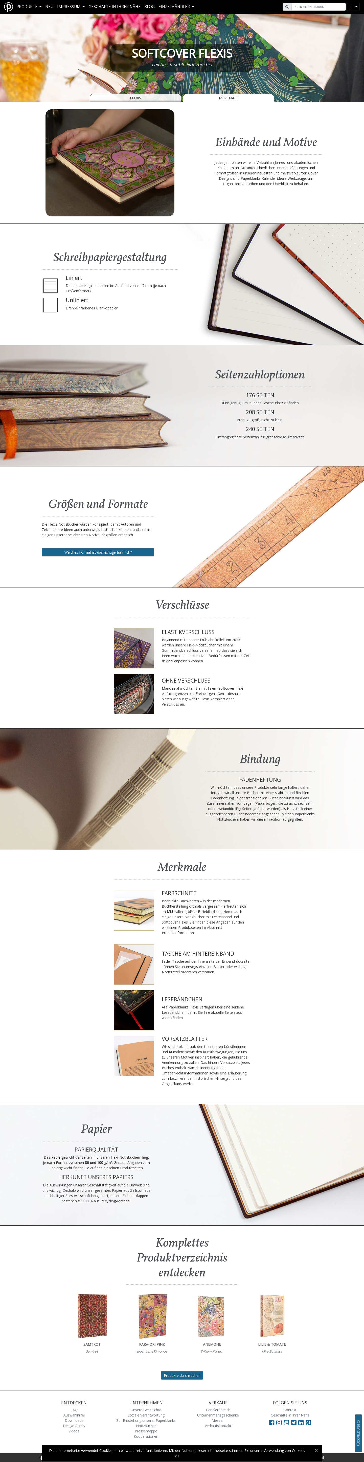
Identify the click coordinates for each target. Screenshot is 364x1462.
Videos (74, 1431)
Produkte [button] (27, 6)
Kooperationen (146, 1436)
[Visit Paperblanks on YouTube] (287, 1422)
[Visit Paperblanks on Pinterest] (308, 1422)
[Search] (318, 7)
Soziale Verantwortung (146, 1415)
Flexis (135, 98)
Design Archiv (74, 1425)
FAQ (74, 1409)
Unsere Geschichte (146, 1409)
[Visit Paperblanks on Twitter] (294, 1422)
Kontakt (290, 1409)
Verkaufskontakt (218, 1425)
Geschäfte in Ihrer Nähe (114, 6)
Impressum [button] (69, 6)
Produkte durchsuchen (182, 1375)
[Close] (316, 1450)
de (351, 7)
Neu (49, 6)
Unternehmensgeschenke (218, 1415)
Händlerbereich (218, 1409)
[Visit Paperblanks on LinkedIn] (302, 1422)
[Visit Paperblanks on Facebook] (272, 1422)
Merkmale (228, 98)
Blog (149, 6)
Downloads (74, 1420)
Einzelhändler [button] (174, 6)
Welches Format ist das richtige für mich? (98, 552)
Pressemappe (146, 1431)
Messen (218, 1420)
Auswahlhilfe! (74, 1415)
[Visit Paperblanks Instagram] (279, 1422)
